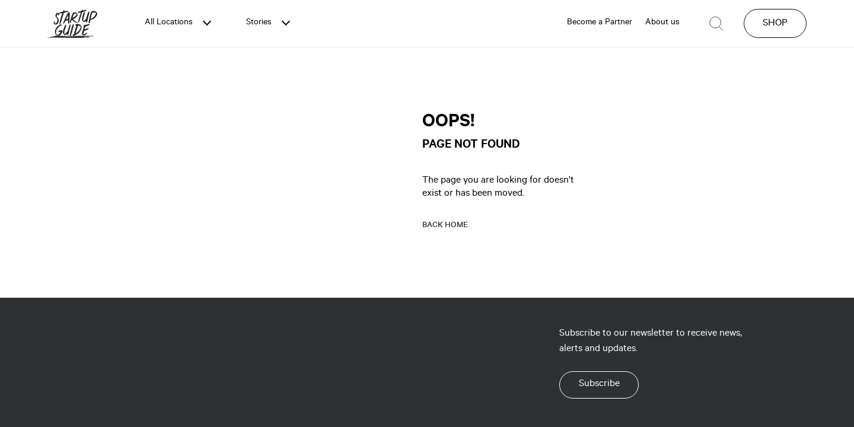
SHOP (775, 23)
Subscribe (599, 384)
